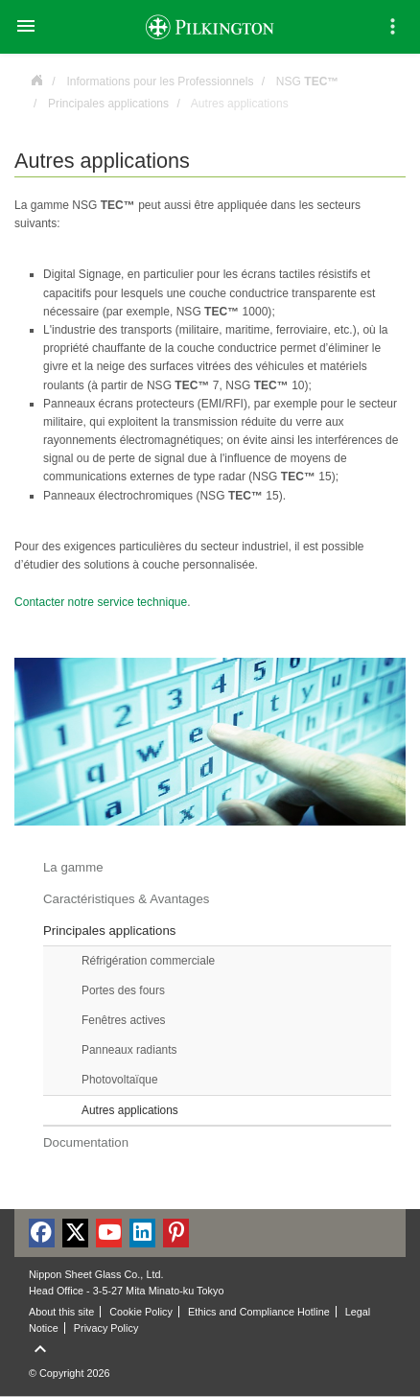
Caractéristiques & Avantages (126, 899)
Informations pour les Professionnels (159, 81)
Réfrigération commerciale (148, 960)
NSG (307, 81)
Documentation (85, 1142)
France (36, 79)
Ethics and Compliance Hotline (259, 1311)
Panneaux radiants (129, 1050)
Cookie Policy (141, 1311)
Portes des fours (123, 990)
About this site (61, 1311)
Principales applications (108, 103)
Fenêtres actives (124, 1020)
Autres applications (130, 1110)
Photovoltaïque (120, 1079)
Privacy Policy (106, 1328)
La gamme (73, 867)
